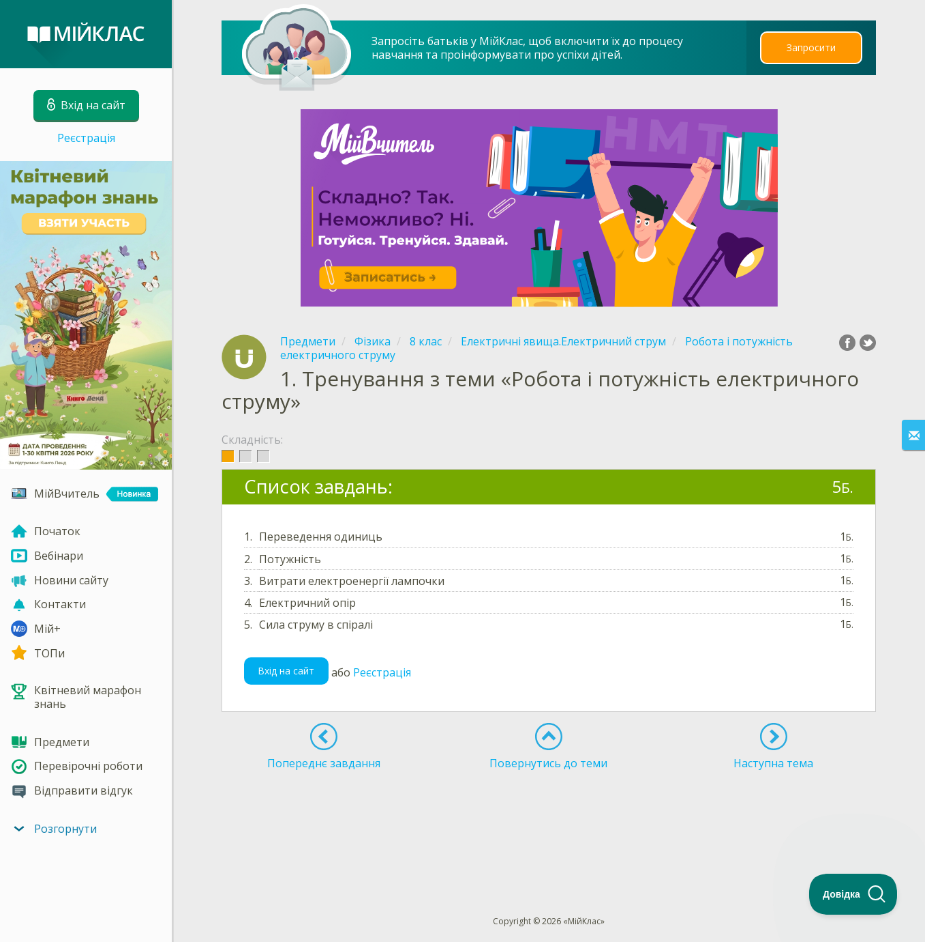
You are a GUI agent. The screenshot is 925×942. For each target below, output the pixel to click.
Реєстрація (86, 138)
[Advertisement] (548, 818)
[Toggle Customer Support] (853, 894)
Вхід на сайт (286, 670)
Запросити (811, 47)
